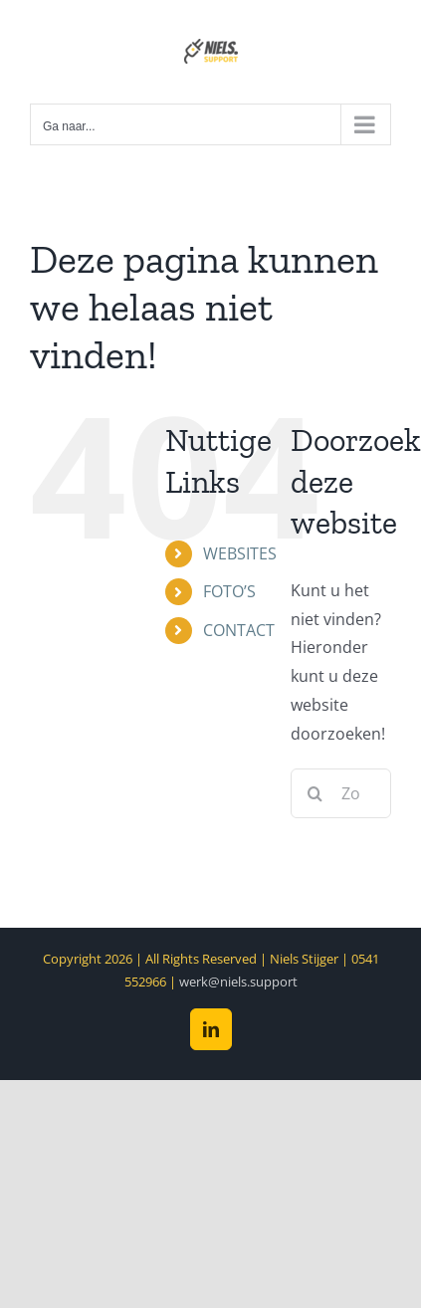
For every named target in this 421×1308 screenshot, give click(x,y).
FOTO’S (229, 591)
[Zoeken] (315, 793)
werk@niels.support (238, 981)
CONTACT (239, 630)
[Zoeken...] (341, 793)
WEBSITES (240, 553)
